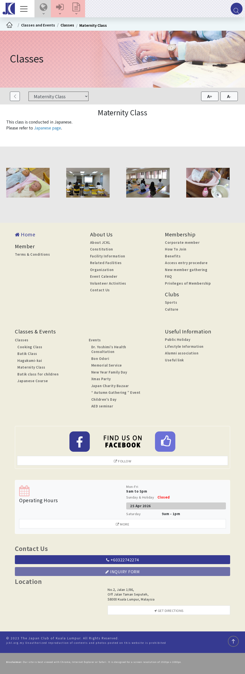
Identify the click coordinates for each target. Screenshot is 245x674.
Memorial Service (106, 365)
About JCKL (100, 242)
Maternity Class (93, 25)
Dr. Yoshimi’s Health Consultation (108, 349)
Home (25, 234)
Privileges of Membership (188, 283)
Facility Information (107, 256)
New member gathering (186, 269)
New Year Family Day (109, 372)
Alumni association (181, 353)
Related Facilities (106, 262)
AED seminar (102, 406)
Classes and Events (38, 25)
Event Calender (104, 276)
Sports (171, 302)
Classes (67, 25)
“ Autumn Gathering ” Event (116, 392)
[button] (43, 8)
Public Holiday (177, 339)
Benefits (173, 256)
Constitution (101, 249)
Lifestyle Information (184, 346)
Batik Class (27, 353)
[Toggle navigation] (25, 8)
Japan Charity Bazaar (110, 385)
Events (95, 340)
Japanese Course (32, 380)
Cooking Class (29, 347)
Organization (102, 269)
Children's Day (104, 399)
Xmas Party (101, 378)
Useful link (174, 360)
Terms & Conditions (32, 254)
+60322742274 (122, 560)
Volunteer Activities (108, 283)
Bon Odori (100, 358)
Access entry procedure (186, 262)
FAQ (168, 276)
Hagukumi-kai (29, 360)
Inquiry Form (122, 571)
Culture (172, 309)
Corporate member (182, 242)
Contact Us (100, 290)
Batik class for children (38, 374)
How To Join (175, 249)
